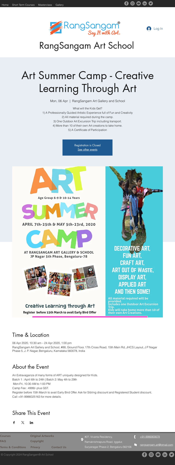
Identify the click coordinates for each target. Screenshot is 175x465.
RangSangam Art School (86, 45)
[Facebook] (126, 3)
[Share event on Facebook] (14, 422)
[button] (59, 5)
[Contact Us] (63, 447)
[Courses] (12, 436)
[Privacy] (39, 447)
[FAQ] (13, 441)
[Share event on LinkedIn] (31, 422)
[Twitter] (151, 3)
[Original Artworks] (42, 436)
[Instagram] (132, 3)
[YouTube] (138, 3)
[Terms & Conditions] (13, 447)
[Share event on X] (22, 422)
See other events (87, 149)
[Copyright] (38, 441)
